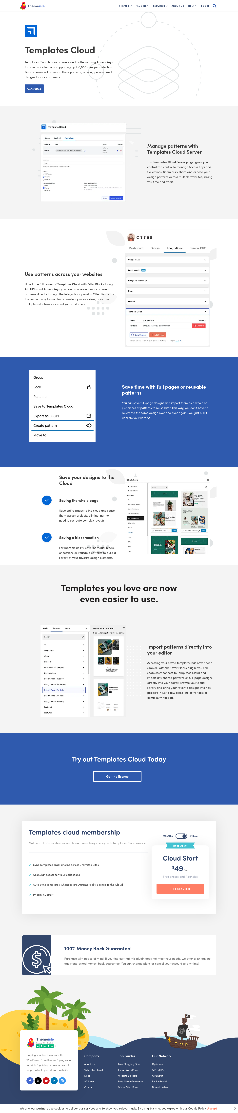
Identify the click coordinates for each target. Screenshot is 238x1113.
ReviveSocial (159, 1082)
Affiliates (89, 1082)
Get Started (180, 889)
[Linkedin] (55, 1081)
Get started (34, 88)
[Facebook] (30, 1081)
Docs (87, 1076)
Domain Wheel (160, 1087)
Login (205, 5)
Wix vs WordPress (128, 1087)
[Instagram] (64, 1081)
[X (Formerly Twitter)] (38, 1081)
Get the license (117, 776)
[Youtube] (47, 1081)
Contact (89, 1087)
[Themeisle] (32, 6)
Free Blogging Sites (129, 1064)
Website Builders (127, 1076)
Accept (212, 1108)
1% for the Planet (93, 1070)
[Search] (215, 6)
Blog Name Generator (130, 1082)
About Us (178, 5)
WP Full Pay (159, 1070)
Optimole (157, 1064)
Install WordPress (128, 1070)
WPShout (157, 1076)
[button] (131, 6)
